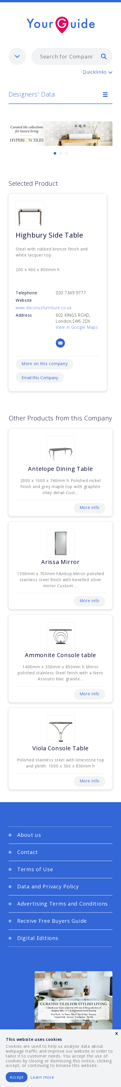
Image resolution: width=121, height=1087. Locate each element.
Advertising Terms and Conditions (62, 903)
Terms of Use (35, 869)
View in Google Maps (77, 327)
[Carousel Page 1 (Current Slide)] (54, 153)
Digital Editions (37, 938)
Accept (16, 1077)
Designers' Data (32, 94)
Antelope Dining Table (60, 469)
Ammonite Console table (60, 655)
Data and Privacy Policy (48, 886)
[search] (104, 56)
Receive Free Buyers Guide (52, 920)
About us (29, 834)
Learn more (42, 1077)
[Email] (60, 343)
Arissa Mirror (60, 562)
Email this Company (39, 377)
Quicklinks (95, 72)
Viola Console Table (60, 748)
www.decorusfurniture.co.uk (44, 307)
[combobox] (71, 56)
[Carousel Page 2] (60, 153)
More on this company (44, 363)
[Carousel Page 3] (66, 153)
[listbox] (17, 56)
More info (90, 507)
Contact (27, 852)
